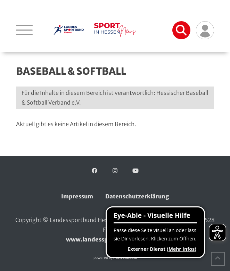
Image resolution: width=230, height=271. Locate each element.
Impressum (77, 196)
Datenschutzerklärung (137, 196)
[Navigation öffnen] (24, 30)
